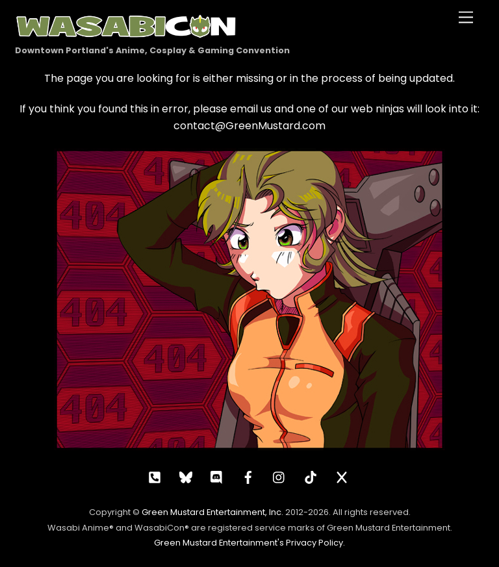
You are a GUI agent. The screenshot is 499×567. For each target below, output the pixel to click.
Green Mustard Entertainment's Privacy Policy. (249, 542)
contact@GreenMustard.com (249, 125)
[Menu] (466, 18)
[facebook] (248, 476)
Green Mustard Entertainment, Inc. (212, 512)
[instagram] (279, 476)
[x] (342, 476)
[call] (155, 476)
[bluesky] (186, 476)
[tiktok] (311, 476)
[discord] (217, 476)
